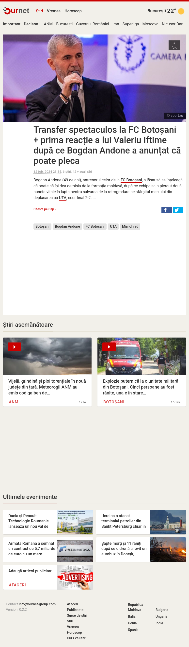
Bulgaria (162, 610)
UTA (62, 197)
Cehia (132, 623)
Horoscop (73, 11)
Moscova (150, 24)
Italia (132, 616)
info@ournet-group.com (37, 604)
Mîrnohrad (130, 226)
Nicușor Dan (172, 24)
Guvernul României (92, 24)
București (156, 10)
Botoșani (42, 226)
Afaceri (17, 585)
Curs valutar (76, 638)
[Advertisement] (108, 268)
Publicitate (75, 610)
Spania (133, 630)
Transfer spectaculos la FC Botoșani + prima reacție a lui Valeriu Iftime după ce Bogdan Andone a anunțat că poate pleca (107, 145)
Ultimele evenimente (30, 497)
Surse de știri (77, 615)
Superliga (131, 24)
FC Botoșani (131, 180)
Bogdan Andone (67, 226)
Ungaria (162, 616)
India (159, 623)
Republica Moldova (135, 607)
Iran (115, 24)
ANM (48, 24)
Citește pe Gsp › (44, 209)
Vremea (54, 11)
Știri (39, 11)
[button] (166, 210)
